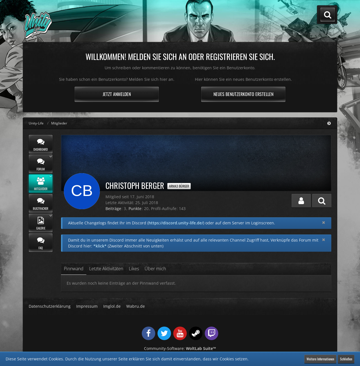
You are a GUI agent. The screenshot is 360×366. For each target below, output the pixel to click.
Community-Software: (180, 348)
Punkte (135, 208)
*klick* (100, 246)
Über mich (155, 268)
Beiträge (113, 208)
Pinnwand (74, 268)
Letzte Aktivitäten (106, 268)
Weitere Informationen (320, 358)
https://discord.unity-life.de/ (175, 223)
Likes (134, 268)
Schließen (346, 358)
